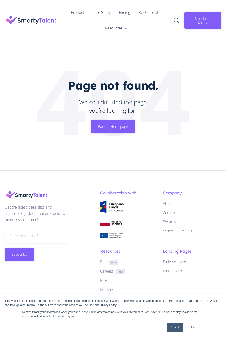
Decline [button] (194, 327)
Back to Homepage (113, 126)
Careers (112, 271)
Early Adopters (175, 261)
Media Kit (108, 289)
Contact (169, 212)
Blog (109, 261)
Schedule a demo (177, 231)
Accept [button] (175, 327)
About (168, 203)
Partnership (172, 270)
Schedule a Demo (202, 20)
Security (169, 221)
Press (104, 280)
